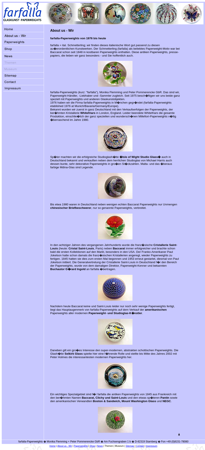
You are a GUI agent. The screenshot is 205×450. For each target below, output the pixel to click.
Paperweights (81, 446)
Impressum (151, 446)
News (100, 446)
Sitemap (130, 446)
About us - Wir (64, 446)
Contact (140, 446)
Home (52, 446)
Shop (92, 446)
